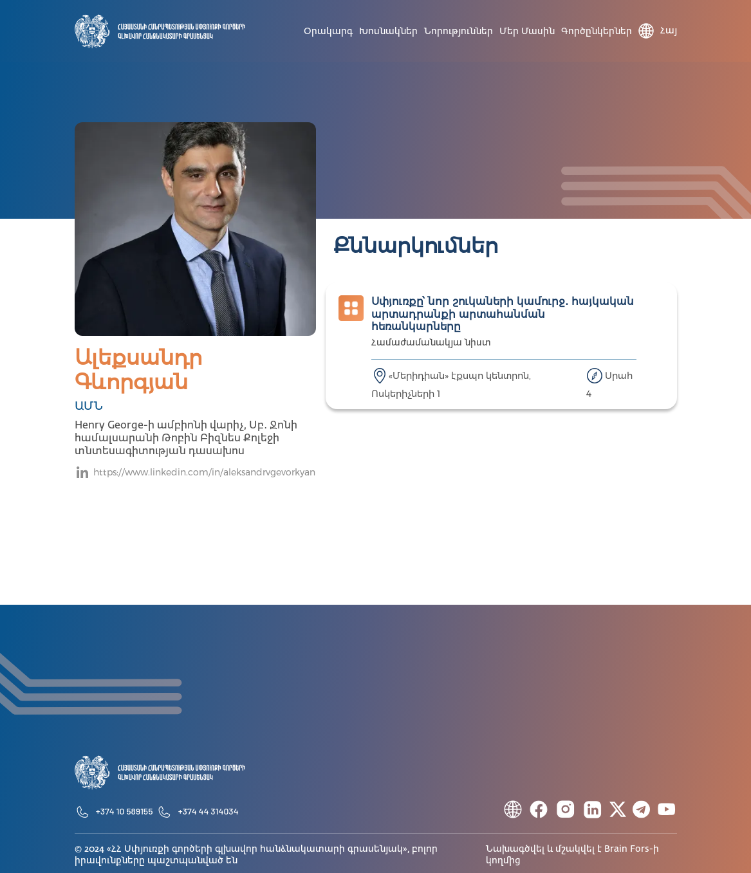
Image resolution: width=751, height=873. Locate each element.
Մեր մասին (527, 31)
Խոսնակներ (388, 31)
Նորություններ (458, 31)
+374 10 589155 (124, 810)
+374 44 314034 (208, 810)
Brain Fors (626, 849)
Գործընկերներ (596, 31)
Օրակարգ (328, 31)
